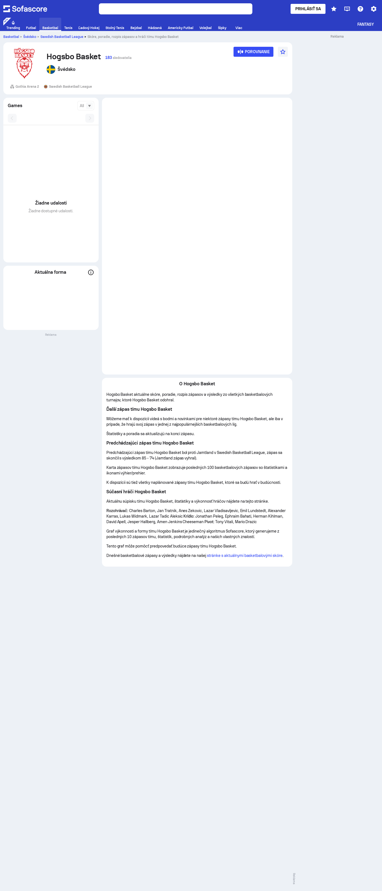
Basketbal (11, 37)
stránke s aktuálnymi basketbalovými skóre (245, 555)
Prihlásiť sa (308, 9)
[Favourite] (283, 52)
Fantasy (365, 24)
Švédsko (29, 37)
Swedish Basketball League (61, 37)
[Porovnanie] (253, 53)
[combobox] (85, 105)
